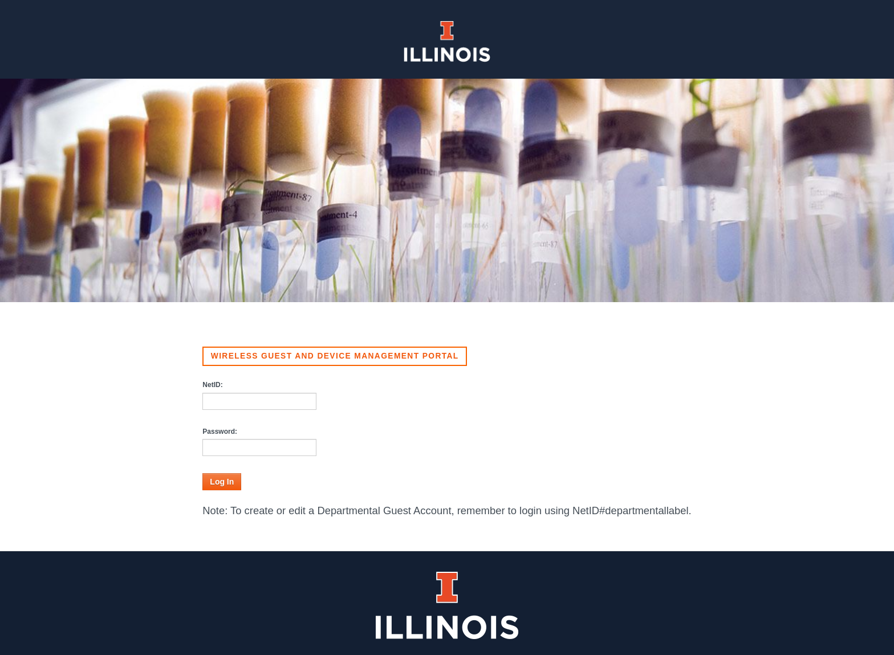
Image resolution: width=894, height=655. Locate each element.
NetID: (212, 385)
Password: (219, 432)
